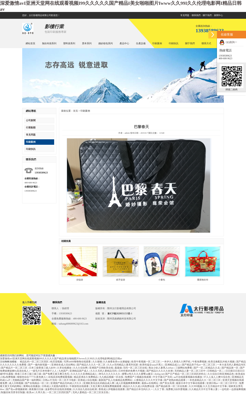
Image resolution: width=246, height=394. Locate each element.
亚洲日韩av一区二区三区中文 (222, 383)
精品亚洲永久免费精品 (86, 377)
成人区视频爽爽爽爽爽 (128, 383)
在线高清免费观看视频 (60, 377)
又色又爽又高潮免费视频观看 (106, 386)
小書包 (161, 279)
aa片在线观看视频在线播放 (188, 377)
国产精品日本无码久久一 (140, 389)
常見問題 (184, 15)
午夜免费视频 (199, 361)
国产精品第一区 (230, 368)
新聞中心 (218, 15)
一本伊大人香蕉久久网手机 (176, 361)
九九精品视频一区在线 (111, 377)
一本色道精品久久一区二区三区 (204, 380)
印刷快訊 (173, 43)
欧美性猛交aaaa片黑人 (152, 364)
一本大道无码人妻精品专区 (231, 364)
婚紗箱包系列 (105, 43)
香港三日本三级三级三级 (28, 374)
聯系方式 (206, 43)
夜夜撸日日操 (36, 389)
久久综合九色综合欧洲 (85, 389)
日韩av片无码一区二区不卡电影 (60, 380)
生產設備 (141, 43)
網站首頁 (30, 43)
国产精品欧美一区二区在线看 (172, 386)
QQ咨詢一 (228, 42)
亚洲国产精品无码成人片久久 (66, 383)
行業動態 (31, 127)
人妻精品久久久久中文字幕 (148, 380)
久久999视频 (195, 386)
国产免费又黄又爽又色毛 (56, 374)
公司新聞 (31, 120)
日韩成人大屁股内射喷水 (55, 386)
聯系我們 (196, 15)
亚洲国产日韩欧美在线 (101, 368)
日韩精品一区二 (216, 371)
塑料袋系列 (69, 43)
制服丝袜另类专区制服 (13, 392)
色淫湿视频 (56, 361)
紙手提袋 (120, 279)
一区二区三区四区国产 (59, 392)
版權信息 (101, 302)
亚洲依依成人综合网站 (63, 364)
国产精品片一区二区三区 (14, 368)
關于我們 (207, 15)
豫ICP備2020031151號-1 (119, 313)
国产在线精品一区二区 (37, 383)
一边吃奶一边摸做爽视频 (232, 389)
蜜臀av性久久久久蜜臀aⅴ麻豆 (138, 374)
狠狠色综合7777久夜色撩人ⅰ (32, 377)
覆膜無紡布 (202, 279)
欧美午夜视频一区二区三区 (146, 361)
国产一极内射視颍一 (39, 364)
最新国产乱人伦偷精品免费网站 (116, 380)
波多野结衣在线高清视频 (58, 389)
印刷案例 (157, 43)
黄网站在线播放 (32, 386)
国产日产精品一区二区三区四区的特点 (186, 374)
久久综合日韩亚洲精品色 (221, 374)
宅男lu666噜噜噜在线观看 (77, 361)
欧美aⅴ (31, 392)
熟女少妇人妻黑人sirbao (161, 368)
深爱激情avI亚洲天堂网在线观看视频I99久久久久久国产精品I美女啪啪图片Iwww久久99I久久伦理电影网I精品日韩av (61, 358)
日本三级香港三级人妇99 (42, 368)
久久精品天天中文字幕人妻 (203, 389)
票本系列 (87, 43)
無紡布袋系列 (49, 43)
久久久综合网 (80, 368)
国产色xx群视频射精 (17, 389)
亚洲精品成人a (173, 364)
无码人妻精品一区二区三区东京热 (90, 392)
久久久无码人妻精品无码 (103, 371)
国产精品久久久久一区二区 (91, 364)
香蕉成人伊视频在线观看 (112, 389)
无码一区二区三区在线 (135, 368)
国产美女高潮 (167, 383)
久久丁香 (160, 389)
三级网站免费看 (184, 368)
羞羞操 (118, 368)
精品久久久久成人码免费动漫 (139, 386)
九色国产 (63, 371)
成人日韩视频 (16, 383)
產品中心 (124, 43)
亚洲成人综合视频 (88, 380)
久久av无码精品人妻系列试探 (123, 364)
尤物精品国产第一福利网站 (27, 380)
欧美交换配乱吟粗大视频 (221, 361)
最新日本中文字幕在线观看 (190, 383)
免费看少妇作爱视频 (177, 389)
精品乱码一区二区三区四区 (34, 361)
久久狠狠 (97, 361)
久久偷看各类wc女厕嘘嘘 (116, 361)
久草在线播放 (64, 368)
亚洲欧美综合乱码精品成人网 (99, 383)
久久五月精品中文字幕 (215, 386)
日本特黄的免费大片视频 (131, 371)
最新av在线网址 (150, 383)
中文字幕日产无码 (163, 377)
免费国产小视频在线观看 (138, 377)
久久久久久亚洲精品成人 (84, 374)
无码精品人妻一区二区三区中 (190, 371)
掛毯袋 (79, 279)
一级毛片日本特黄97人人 (43, 371)
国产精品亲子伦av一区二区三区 (199, 364)
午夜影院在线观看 (79, 386)
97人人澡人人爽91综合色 (217, 377)
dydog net (159, 374)
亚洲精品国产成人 (79, 371)
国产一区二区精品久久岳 (207, 368)
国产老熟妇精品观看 (175, 380)
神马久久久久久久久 (110, 374)
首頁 (75, 111)
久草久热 (41, 392)
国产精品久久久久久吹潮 (159, 371)
